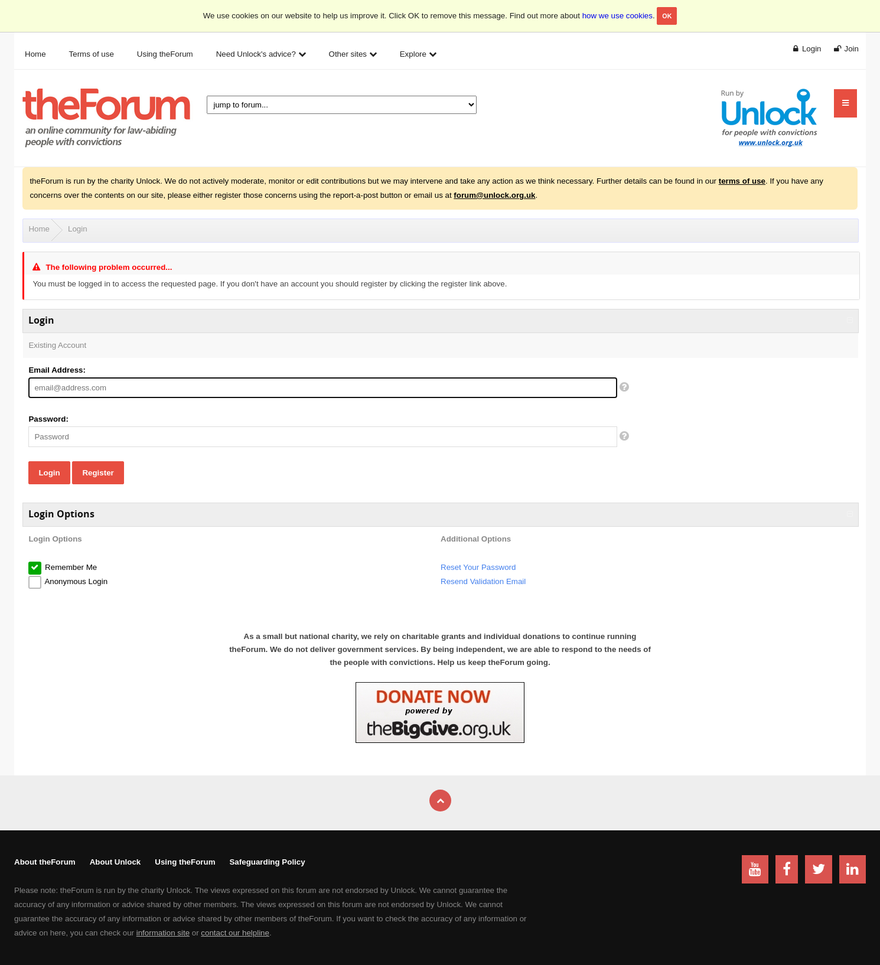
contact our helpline (235, 932)
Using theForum (185, 862)
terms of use (742, 181)
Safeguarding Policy (267, 862)
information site (163, 932)
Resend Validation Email (483, 581)
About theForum (45, 862)
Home (39, 228)
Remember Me (70, 567)
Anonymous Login (75, 581)
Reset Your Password (478, 567)
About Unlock (115, 862)
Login (77, 228)
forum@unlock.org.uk (494, 195)
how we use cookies (617, 15)
